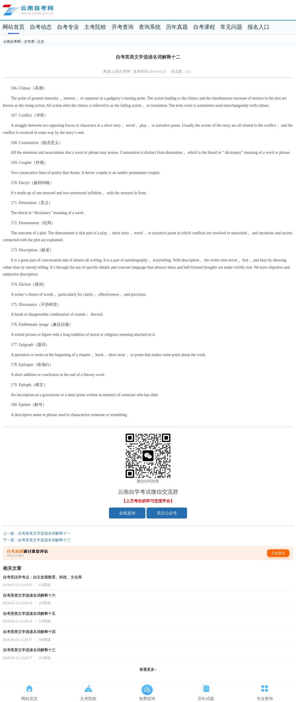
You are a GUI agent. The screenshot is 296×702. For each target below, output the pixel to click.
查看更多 (147, 670)
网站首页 (14, 27)
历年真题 (177, 27)
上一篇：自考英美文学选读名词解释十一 (37, 533)
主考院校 (95, 27)
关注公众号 (167, 513)
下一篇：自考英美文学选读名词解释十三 (37, 540)
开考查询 (123, 27)
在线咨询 (127, 513)
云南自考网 (12, 42)
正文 (40, 42)
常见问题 (231, 27)
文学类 (29, 42)
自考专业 (68, 27)
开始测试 (278, 553)
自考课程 (204, 27)
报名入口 (258, 27)
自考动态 (41, 27)
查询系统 (150, 27)
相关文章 (12, 568)
